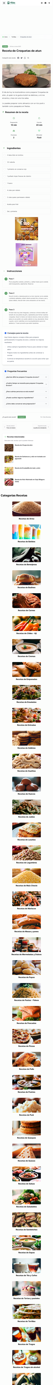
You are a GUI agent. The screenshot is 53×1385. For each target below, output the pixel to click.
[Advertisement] (26, 20)
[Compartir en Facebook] (18, 58)
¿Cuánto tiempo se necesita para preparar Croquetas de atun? (26, 384)
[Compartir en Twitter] (21, 58)
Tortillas (14, 37)
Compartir (22, 417)
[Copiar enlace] (28, 58)
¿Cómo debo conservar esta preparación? (26, 404)
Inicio (4, 37)
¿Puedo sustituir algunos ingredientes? (26, 398)
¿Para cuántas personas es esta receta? (26, 391)
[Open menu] (4, 3)
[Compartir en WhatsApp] (25, 58)
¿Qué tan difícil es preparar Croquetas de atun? (26, 377)
